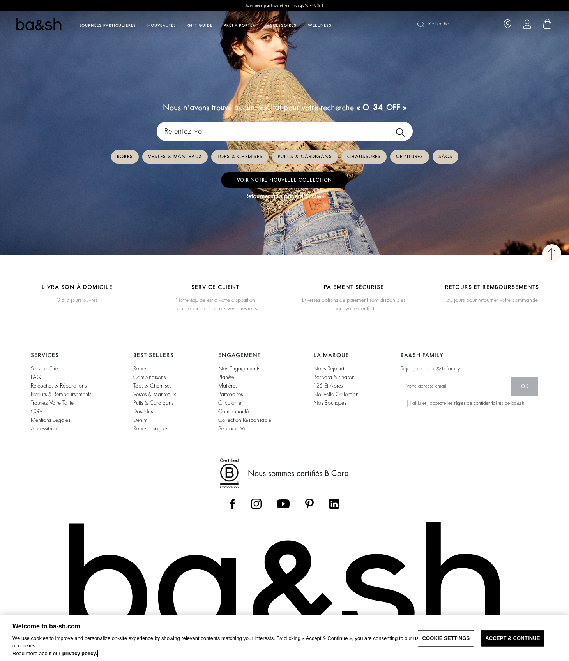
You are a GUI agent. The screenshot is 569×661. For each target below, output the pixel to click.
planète (226, 377)
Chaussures (364, 156)
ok (524, 386)
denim (140, 420)
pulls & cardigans (153, 402)
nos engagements (239, 368)
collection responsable (244, 420)
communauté (233, 411)
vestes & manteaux (154, 394)
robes (140, 368)
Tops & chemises (240, 156)
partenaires (230, 394)
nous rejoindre (330, 368)
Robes (125, 156)
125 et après (328, 385)
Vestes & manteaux (175, 156)
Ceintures (409, 156)
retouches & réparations (59, 385)
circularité (229, 402)
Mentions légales (50, 420)
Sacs (445, 156)
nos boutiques (329, 402)
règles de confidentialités (478, 403)
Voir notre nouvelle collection (284, 180)
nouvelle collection (336, 394)
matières (227, 385)
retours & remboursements (61, 394)
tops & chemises (152, 385)
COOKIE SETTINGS (446, 638)
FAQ (36, 377)
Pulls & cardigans (305, 156)
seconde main (234, 428)
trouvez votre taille (52, 402)
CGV (36, 411)
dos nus (143, 411)
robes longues (150, 428)
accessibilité (44, 428)
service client (46, 368)
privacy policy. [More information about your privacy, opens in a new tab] (79, 653)
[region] (284, 638)
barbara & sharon (334, 377)
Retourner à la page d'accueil (284, 196)
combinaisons (149, 377)
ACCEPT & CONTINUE (512, 638)
